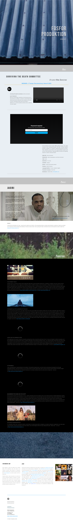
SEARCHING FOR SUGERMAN (49, 467)
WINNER (25, 83)
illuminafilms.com (56, 171)
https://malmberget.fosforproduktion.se (27, 402)
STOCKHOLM (30, 479)
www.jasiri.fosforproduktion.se (13, 228)
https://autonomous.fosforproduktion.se (15, 371)
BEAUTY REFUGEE (25, 471)
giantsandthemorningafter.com (59, 344)
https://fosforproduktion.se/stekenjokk (23, 318)
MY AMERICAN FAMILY (34, 478)
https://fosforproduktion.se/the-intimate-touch (28, 290)
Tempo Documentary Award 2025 (40, 83)
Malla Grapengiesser (7, 472)
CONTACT (60, 38)
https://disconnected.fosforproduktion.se (16, 426)
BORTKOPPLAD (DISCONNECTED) (45, 468)
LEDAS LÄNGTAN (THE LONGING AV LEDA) (38, 475)
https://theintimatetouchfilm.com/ (44, 290)
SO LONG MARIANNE (34, 470)
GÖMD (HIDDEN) (30, 482)
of (28, 83)
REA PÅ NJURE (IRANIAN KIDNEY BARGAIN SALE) (37, 474)
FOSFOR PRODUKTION (52, 31)
